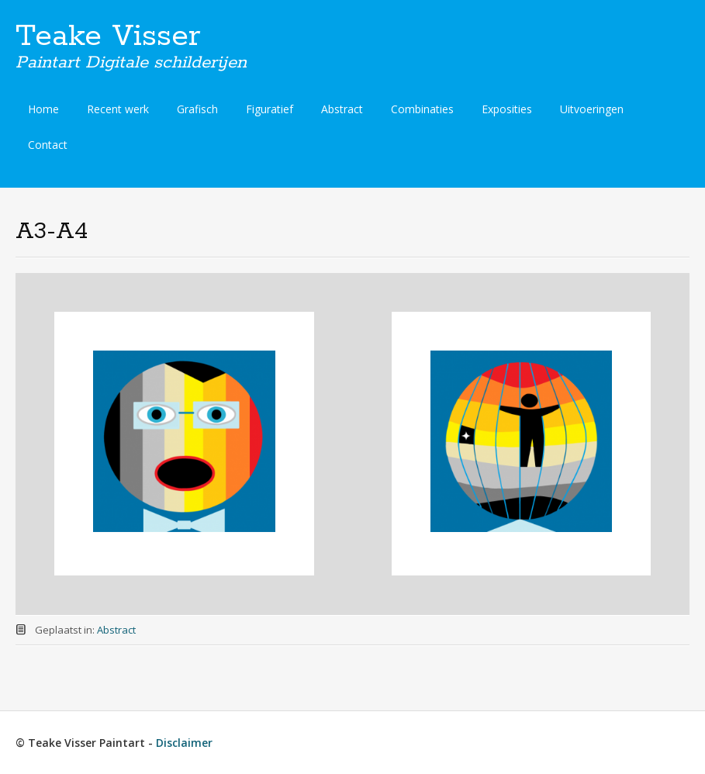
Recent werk (118, 109)
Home (43, 109)
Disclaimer (184, 742)
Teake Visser (108, 36)
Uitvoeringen (592, 109)
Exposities (507, 109)
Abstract (342, 109)
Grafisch (197, 109)
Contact (47, 144)
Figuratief (269, 109)
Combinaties (422, 109)
